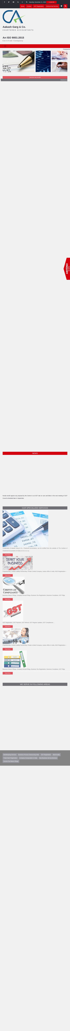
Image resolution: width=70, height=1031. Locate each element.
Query (22, 6)
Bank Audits (56, 758)
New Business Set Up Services (48, 761)
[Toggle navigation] (5, 46)
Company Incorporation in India (28, 761)
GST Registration (39, 6)
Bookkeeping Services (10, 758)
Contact (29, 6)
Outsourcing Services (52, 6)
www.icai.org (25, 554)
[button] (7, 61)
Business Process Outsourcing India (28, 758)
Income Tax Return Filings (11, 765)
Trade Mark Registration (10, 761)
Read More (7, 558)
